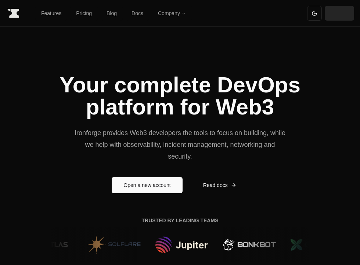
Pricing (84, 13)
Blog (112, 13)
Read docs (220, 185)
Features (51, 13)
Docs (137, 13)
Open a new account (146, 185)
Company (172, 13)
